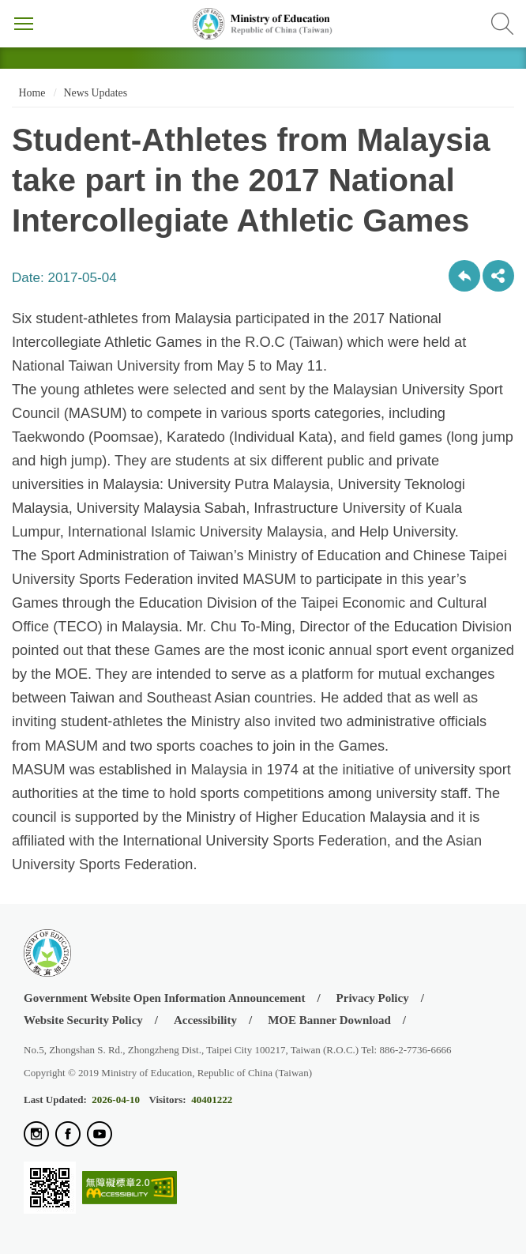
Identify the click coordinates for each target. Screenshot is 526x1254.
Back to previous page (464, 276)
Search (502, 23)
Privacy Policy (372, 998)
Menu (23, 23)
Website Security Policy (83, 1020)
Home (30, 93)
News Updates (95, 93)
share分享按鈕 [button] (498, 276)
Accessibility (205, 1020)
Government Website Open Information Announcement (164, 998)
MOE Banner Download (329, 1020)
